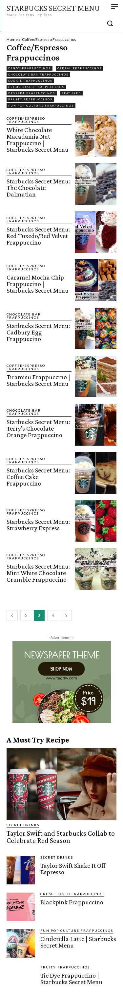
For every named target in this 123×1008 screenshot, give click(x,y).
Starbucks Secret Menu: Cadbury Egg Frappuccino (38, 332)
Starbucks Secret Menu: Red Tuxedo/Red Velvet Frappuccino (38, 236)
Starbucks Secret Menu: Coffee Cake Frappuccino (38, 477)
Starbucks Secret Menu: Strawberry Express (38, 525)
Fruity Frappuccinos (30, 99)
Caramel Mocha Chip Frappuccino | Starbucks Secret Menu (38, 284)
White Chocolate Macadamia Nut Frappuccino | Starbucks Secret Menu (38, 139)
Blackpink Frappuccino (71, 902)
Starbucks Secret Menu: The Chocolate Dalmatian (38, 188)
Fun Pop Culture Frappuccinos (41, 105)
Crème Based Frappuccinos (36, 87)
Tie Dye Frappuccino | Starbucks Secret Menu (71, 978)
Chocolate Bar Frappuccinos (38, 74)
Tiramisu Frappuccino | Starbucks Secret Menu (38, 380)
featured (71, 93)
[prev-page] (12, 615)
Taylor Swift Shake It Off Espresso (72, 869)
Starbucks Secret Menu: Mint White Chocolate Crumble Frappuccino (38, 573)
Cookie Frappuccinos (30, 80)
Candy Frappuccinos (29, 68)
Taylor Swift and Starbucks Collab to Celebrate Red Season (61, 837)
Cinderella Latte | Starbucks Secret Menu (78, 942)
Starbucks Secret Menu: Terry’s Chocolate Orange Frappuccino (38, 428)
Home (12, 39)
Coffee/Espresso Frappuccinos (26, 120)
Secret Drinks (23, 825)
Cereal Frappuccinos (79, 68)
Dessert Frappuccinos (32, 93)
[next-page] (66, 615)
